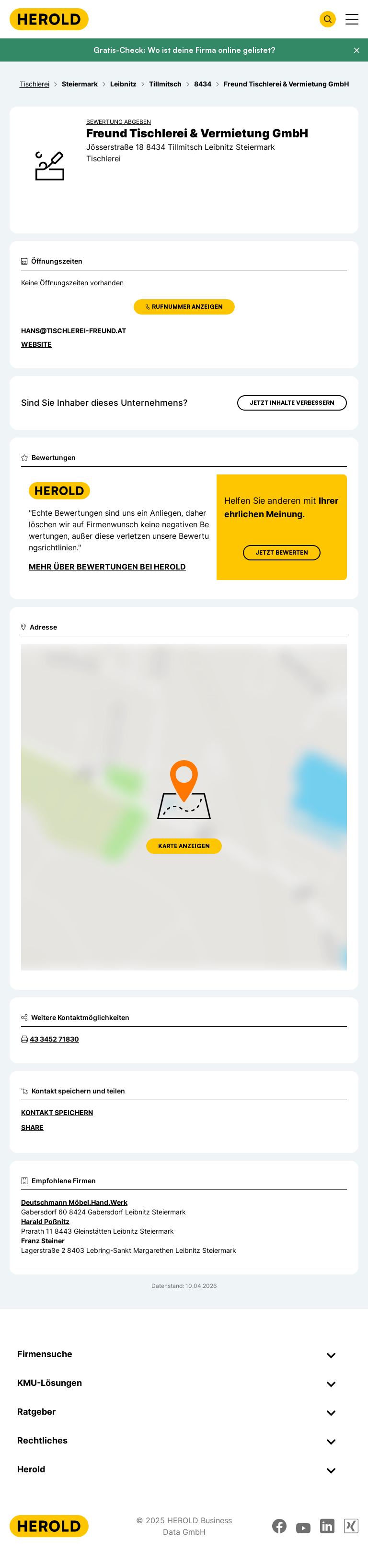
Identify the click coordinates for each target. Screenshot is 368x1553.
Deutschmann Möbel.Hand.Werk (74, 1202)
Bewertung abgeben (118, 121)
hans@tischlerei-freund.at (73, 331)
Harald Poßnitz (45, 1221)
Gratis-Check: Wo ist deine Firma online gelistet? (184, 50)
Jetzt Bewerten (281, 552)
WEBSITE (36, 344)
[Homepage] (49, 19)
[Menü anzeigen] (351, 19)
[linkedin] (327, 1526)
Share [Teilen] (32, 1127)
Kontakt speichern (57, 1112)
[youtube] (303, 1526)
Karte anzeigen (184, 845)
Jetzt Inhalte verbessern (292, 402)
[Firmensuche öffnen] (328, 19)
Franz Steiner (43, 1241)
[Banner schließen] (356, 50)
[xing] (351, 1526)
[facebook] (279, 1526)
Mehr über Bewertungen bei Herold (107, 566)
